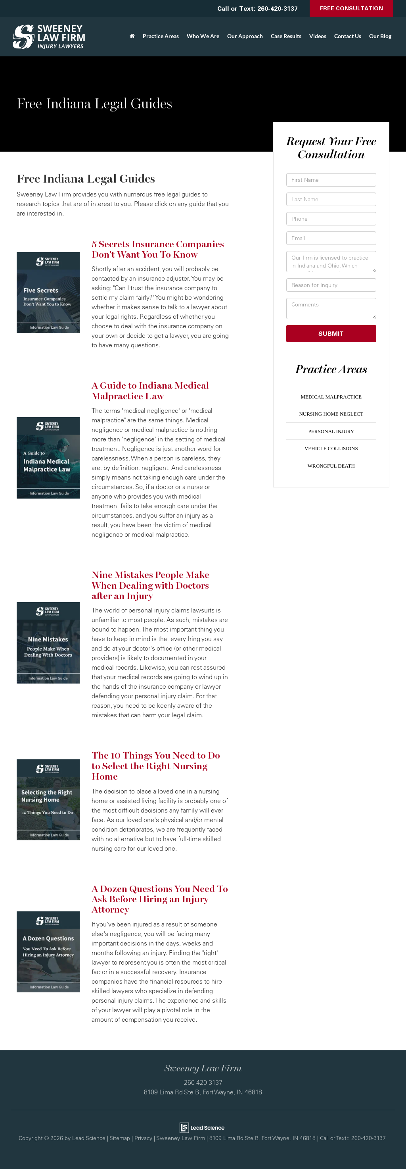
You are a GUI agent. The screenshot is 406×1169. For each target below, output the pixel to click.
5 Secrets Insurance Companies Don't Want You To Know (158, 249)
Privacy (143, 1137)
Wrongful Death (331, 466)
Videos (317, 36)
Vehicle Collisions (331, 448)
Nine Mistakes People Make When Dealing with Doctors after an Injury (150, 585)
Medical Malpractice (331, 397)
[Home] (132, 36)
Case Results (286, 36)
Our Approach (245, 36)
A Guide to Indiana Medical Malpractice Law (150, 391)
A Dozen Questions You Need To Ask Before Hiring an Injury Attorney (160, 899)
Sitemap (119, 1137)
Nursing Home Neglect (331, 414)
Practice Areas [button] (161, 36)
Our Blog (380, 36)
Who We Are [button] (203, 36)
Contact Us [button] (347, 36)
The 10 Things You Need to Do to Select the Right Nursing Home (156, 766)
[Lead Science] (202, 1127)
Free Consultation (351, 8)
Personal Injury (331, 431)
